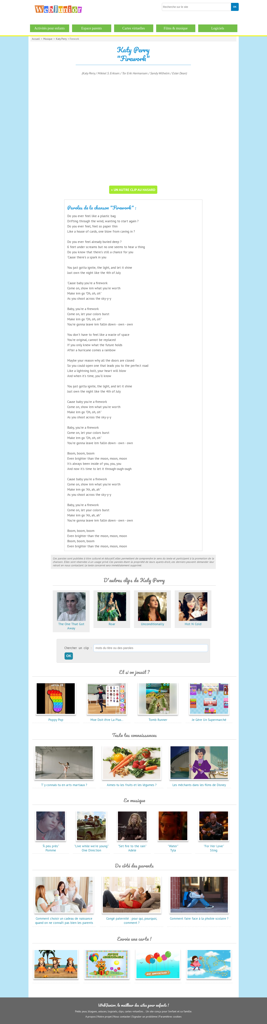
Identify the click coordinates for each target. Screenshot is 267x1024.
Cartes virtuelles (133, 28)
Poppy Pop (56, 717)
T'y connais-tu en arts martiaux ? (64, 783)
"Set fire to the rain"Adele (132, 846)
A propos (90, 1016)
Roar (111, 621)
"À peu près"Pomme (50, 846)
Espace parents (91, 28)
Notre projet (104, 1016)
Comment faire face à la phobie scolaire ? (199, 916)
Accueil (36, 39)
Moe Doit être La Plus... (107, 717)
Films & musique (175, 28)
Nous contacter (121, 1016)
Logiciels (217, 28)
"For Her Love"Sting (213, 846)
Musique (47, 39)
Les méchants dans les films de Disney (199, 783)
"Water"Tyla (173, 846)
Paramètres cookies (170, 1016)
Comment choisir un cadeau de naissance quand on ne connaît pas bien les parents (64, 918)
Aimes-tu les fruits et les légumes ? (131, 783)
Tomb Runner (158, 717)
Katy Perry (61, 39)
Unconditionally (152, 621)
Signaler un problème (144, 1016)
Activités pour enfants (49, 28)
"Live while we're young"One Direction (91, 846)
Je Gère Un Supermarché (209, 717)
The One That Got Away (71, 623)
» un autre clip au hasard (133, 189)
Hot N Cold (193, 621)
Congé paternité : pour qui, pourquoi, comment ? (131, 918)
